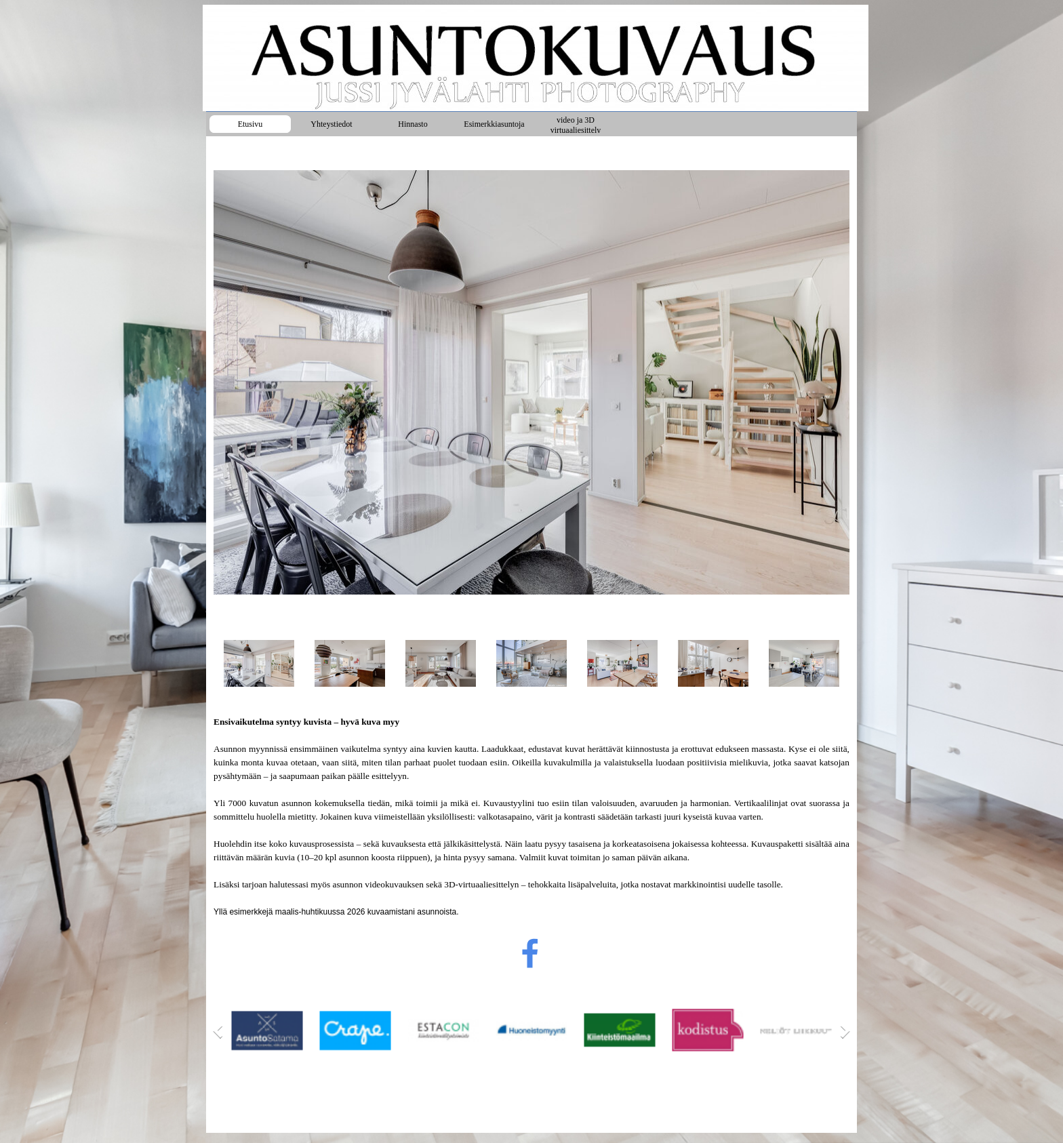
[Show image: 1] (259, 663)
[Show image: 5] (622, 663)
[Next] (842, 1031)
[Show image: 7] (804, 663)
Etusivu (250, 124)
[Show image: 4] (531, 663)
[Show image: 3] (440, 663)
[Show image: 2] (349, 663)
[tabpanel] (531, 817)
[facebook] (530, 953)
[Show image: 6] (713, 663)
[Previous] (221, 1031)
